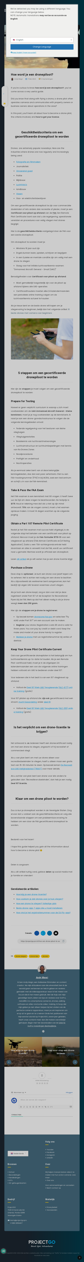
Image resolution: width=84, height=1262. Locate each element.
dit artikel (21, 559)
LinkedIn (50, 1158)
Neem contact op (54, 1188)
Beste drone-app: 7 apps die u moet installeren (39, 908)
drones (45, 956)
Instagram (51, 1155)
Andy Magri (42, 977)
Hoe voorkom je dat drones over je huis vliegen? (39, 899)
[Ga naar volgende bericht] (61, 1052)
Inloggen (69, 1092)
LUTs (10, 1180)
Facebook (50, 1152)
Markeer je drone (24, 637)
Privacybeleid (52, 1207)
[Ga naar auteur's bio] (42, 969)
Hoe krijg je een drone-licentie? (31, 894)
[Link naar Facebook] (4, 89)
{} (48, 1106)
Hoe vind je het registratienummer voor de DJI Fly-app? (43, 912)
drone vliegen (21, 956)
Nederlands (17, 1153)
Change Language (42, 46)
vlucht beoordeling (27, 702)
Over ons (50, 1180)
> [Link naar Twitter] (4, 94)
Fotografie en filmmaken (28, 162)
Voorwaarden (52, 1210)
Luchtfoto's (21, 184)
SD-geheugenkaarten (17, 1183)
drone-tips (34, 956)
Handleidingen (14, 1178)
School (11, 1172)
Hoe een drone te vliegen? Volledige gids (36, 903)
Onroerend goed (24, 171)
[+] (51, 1106)
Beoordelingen (14, 1175)
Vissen (19, 194)
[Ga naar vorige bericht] (23, 1052)
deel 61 (47, 702)
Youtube (50, 1150)
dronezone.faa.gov (43, 616)
